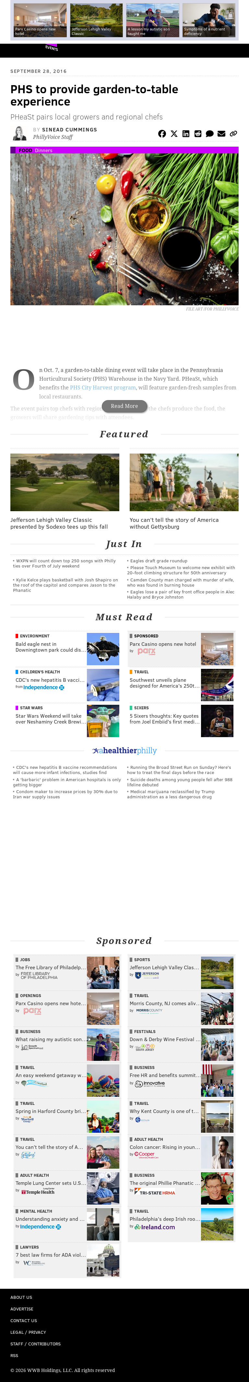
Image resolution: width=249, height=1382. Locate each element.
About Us (21, 1297)
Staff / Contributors (35, 1344)
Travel (141, 672)
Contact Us (23, 1320)
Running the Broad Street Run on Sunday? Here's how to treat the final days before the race (179, 769)
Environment (35, 636)
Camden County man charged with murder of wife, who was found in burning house (180, 582)
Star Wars (31, 708)
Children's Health (40, 672)
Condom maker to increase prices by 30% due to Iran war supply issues (65, 794)
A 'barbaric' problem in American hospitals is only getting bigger (67, 782)
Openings (30, 995)
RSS (14, 1355)
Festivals (145, 1031)
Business (30, 1031)
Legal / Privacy (28, 1332)
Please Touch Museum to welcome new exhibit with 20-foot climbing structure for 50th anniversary (181, 570)
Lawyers (29, 1247)
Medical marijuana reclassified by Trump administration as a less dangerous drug (171, 794)
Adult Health (148, 1139)
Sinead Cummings (70, 129)
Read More (124, 406)
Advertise (21, 1309)
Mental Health (36, 1211)
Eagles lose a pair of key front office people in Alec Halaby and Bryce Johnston (180, 594)
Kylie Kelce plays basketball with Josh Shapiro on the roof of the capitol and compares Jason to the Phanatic (65, 585)
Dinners (44, 150)
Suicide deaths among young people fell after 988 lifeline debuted (179, 782)
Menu (238, 51)
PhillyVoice (15, 50)
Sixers (141, 708)
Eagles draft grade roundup (158, 560)
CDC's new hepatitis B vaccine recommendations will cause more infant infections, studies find (65, 769)
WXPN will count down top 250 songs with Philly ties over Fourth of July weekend (64, 563)
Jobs (25, 959)
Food (25, 150)
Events (51, 48)
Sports (142, 959)
